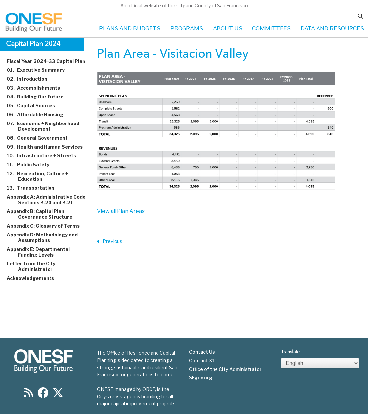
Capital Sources (34, 105)
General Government (41, 138)
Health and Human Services (48, 147)
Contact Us (202, 352)
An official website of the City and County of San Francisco (184, 5)
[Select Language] (320, 363)
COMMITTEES (271, 28)
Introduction (30, 79)
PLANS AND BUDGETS (129, 28)
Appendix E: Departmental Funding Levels (42, 252)
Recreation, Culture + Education (41, 176)
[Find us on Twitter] (58, 395)
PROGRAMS (186, 28)
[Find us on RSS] (28, 395)
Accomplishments (37, 88)
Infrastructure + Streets (45, 155)
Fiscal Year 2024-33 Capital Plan (49, 61)
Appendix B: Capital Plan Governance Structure (43, 214)
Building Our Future (39, 96)
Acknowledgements (34, 278)
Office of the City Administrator (225, 369)
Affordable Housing (38, 114)
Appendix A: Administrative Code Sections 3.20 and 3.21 (49, 199)
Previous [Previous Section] (109, 241)
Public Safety (31, 164)
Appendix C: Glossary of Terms (47, 226)
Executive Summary (39, 70)
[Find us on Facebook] (43, 395)
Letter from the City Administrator (34, 266)
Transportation (34, 188)
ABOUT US (227, 28)
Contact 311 (203, 360)
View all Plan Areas (121, 211)
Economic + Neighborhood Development (46, 126)
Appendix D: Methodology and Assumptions (46, 237)
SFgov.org (200, 377)
